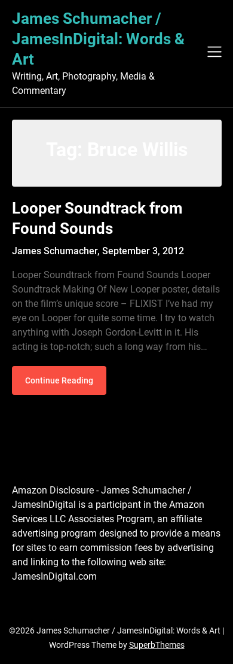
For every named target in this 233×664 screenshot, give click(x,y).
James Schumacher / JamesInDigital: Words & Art (98, 39)
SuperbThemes (157, 645)
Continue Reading (59, 380)
